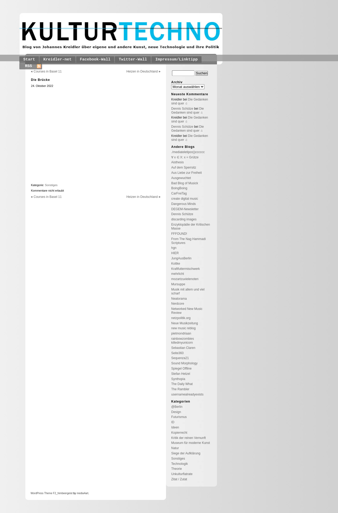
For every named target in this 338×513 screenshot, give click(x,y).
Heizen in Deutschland (142, 71)
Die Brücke (40, 80)
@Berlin (176, 407)
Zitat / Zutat (179, 479)
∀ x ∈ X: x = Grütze (184, 157)
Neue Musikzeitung (184, 323)
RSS (28, 66)
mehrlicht (177, 274)
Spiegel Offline (181, 368)
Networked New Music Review (186, 311)
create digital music (184, 198)
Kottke (175, 263)
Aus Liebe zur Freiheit (186, 173)
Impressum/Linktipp (176, 59)
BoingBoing (179, 188)
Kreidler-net (57, 59)
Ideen (175, 427)
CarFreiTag (179, 193)
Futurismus (179, 417)
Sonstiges (51, 185)
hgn (173, 248)
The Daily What (182, 384)
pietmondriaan (181, 333)
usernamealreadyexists (187, 394)
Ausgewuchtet (181, 178)
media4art (82, 493)
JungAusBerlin (181, 258)
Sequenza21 (180, 358)
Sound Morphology (184, 363)
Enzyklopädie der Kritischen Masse (190, 226)
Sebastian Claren (183, 348)
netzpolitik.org (181, 318)
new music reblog (183, 328)
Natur (175, 448)
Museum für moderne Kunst (190, 443)
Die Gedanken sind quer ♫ (187, 110)
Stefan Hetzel (180, 374)
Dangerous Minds (183, 204)
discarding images (184, 219)
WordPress (37, 493)
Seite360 (177, 353)
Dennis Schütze (182, 108)
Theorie (176, 469)
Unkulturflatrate (181, 474)
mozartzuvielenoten (184, 279)
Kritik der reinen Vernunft (188, 438)
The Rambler (180, 389)
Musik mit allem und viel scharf (187, 291)
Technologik (179, 464)
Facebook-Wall (95, 59)
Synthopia (178, 379)
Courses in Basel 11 (48, 71)
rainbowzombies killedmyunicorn (182, 340)
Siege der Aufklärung (185, 453)
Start (29, 59)
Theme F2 (49, 493)
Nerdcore (177, 303)
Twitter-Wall (133, 59)
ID (172, 422)
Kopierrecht (179, 432)
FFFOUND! (179, 234)
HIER (175, 253)
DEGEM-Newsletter (185, 209)
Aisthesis (177, 162)
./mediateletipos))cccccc (188, 152)
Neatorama (179, 298)
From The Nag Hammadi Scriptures (188, 241)
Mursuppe (178, 284)
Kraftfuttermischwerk (185, 269)
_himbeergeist (64, 493)
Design (176, 412)
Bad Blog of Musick (184, 183)
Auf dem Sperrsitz (183, 167)
